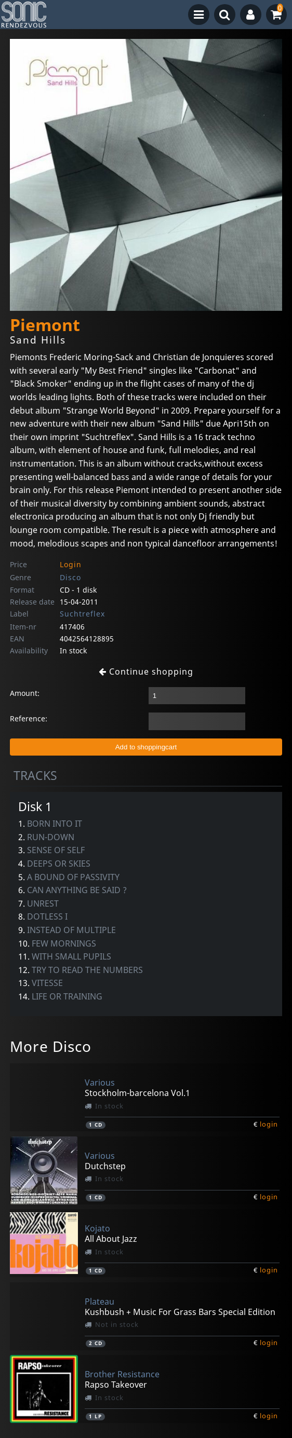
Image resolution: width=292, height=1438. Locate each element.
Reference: (28, 718)
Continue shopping (146, 671)
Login (71, 564)
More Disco (50, 1046)
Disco (70, 577)
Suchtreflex (82, 614)
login (269, 1124)
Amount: (24, 693)
